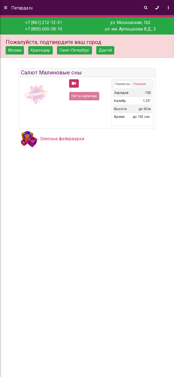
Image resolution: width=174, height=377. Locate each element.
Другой (105, 50)
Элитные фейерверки (62, 138)
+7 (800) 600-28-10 (43, 29)
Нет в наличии (84, 96)
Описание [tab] (139, 84)
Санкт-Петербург (74, 50)
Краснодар (40, 50)
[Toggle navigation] (168, 7)
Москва (15, 50)
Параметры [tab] (122, 84)
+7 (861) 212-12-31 (43, 22)
